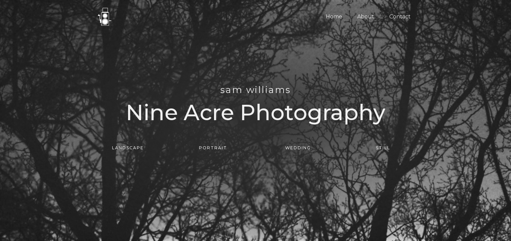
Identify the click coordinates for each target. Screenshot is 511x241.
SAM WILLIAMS (255, 90)
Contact (400, 16)
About (365, 16)
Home (334, 16)
